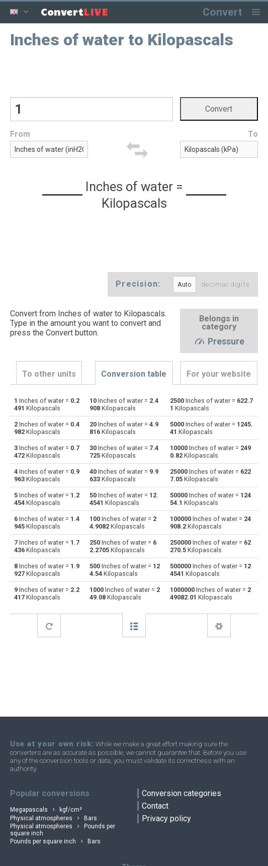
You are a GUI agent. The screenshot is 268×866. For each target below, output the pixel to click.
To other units (49, 374)
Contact (155, 806)
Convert (222, 12)
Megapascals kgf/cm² (46, 809)
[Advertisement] (134, 72)
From (20, 134)
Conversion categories (181, 793)
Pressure (219, 342)
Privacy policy (166, 818)
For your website (219, 374)
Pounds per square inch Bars (55, 841)
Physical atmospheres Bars (53, 818)
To (253, 134)
